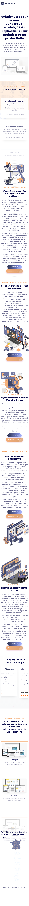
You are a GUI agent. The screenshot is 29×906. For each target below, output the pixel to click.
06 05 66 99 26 (16, 267)
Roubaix (16, 852)
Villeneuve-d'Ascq (17, 856)
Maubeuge (17, 864)
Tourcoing (17, 853)
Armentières (17, 868)
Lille (15, 851)
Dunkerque (17, 855)
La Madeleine (17, 875)
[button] (27, 3)
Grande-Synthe (16, 879)
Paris (24, 887)
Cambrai (16, 866)
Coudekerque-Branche (18, 870)
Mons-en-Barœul (17, 872)
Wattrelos (17, 861)
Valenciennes (18, 858)
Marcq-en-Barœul (17, 862)
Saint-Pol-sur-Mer (17, 877)
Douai (16, 859)
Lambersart (17, 867)
